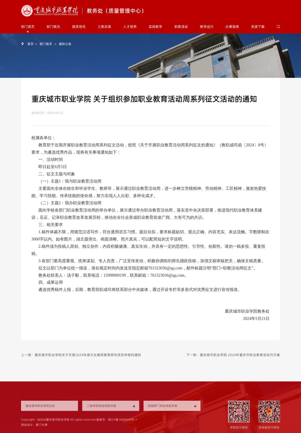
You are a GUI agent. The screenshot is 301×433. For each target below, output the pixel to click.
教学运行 (207, 26)
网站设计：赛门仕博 (34, 428)
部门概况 (53, 26)
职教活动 (181, 26)
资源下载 (258, 26)
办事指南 (232, 26)
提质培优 (79, 26)
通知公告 (65, 44)
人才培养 (130, 26)
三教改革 (104, 26)
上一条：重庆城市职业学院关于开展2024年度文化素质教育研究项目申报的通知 (81, 354)
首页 (30, 44)
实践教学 (155, 26)
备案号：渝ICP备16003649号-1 (116, 423)
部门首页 (28, 26)
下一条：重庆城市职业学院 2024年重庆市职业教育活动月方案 (233, 354)
